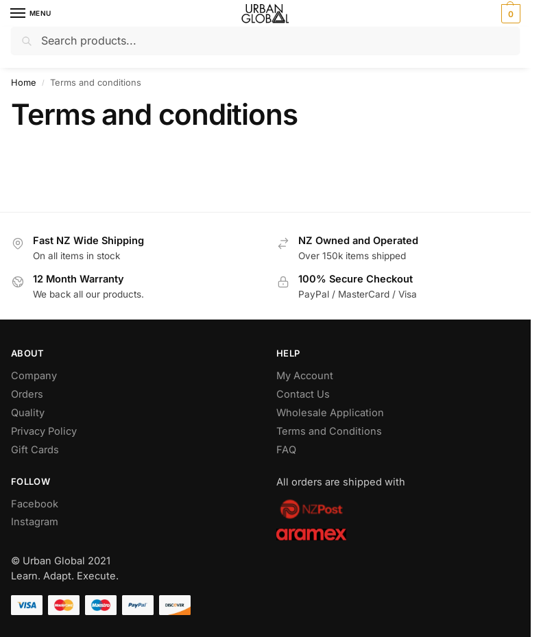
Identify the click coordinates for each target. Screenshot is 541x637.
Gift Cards (35, 450)
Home (23, 82)
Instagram (34, 522)
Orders (27, 394)
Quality (28, 413)
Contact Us (303, 394)
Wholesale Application (330, 413)
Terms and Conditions (329, 431)
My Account (304, 376)
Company (34, 376)
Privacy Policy (44, 431)
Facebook (34, 504)
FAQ (286, 450)
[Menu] (30, 13)
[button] (509, 13)
